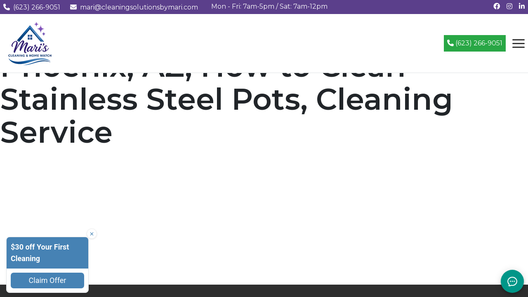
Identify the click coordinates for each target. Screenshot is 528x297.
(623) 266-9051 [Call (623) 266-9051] (474, 43)
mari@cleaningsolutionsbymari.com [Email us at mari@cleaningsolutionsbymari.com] (134, 7)
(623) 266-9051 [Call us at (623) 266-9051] (31, 7)
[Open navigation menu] (518, 43)
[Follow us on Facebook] (496, 6)
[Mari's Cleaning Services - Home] (30, 43)
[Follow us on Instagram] (509, 6)
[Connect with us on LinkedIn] (522, 6)
